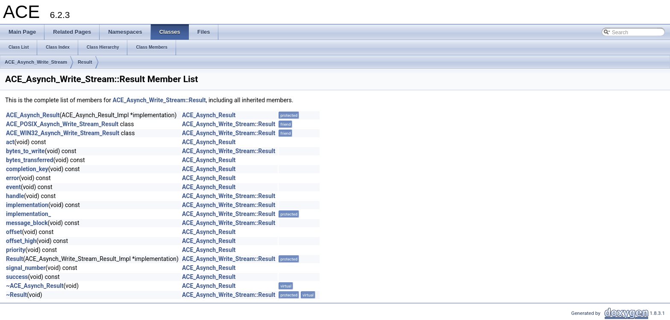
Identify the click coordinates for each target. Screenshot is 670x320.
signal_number (26, 267)
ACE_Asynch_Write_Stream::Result (159, 100)
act (10, 142)
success (17, 276)
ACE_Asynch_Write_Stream (36, 62)
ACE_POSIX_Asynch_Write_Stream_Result (62, 124)
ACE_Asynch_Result (32, 115)
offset (14, 231)
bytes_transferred (29, 160)
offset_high (21, 240)
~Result (16, 294)
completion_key (27, 169)
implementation (27, 204)
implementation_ (28, 213)
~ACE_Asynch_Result (34, 285)
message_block (27, 222)
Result (85, 62)
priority (15, 249)
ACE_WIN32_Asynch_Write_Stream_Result (62, 133)
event (13, 187)
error (12, 178)
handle (15, 196)
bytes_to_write (25, 151)
